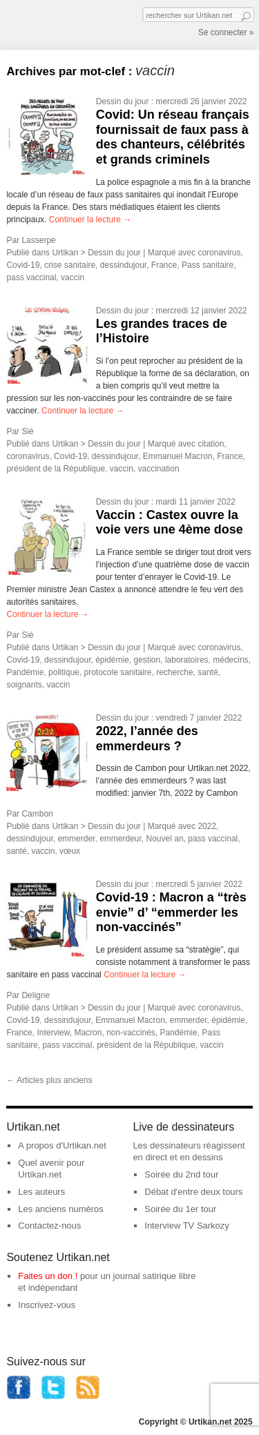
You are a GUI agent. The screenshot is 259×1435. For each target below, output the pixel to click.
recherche (174, 672)
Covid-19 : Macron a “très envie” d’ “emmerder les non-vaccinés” (171, 912)
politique (63, 672)
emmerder (76, 838)
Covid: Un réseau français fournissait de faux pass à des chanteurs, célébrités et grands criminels (172, 137)
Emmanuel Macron (178, 456)
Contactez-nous (49, 1225)
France (164, 265)
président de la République (55, 469)
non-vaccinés (130, 1032)
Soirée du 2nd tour (181, 1174)
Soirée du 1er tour (180, 1209)
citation (211, 444)
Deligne (35, 995)
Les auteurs (41, 1192)
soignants (23, 685)
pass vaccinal (31, 277)
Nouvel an (165, 838)
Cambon (36, 814)
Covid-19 (22, 265)
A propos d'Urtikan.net (62, 1145)
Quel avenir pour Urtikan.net (51, 1169)
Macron (88, 1032)
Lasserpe (38, 240)
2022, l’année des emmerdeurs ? (147, 738)
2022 (207, 826)
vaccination (159, 469)
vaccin (72, 277)
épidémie (112, 660)
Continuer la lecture (90, 219)
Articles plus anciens (49, 1080)
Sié (27, 431)
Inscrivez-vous (46, 1305)
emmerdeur (120, 838)
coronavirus (219, 252)
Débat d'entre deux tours (193, 1192)
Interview (53, 1032)
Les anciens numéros (61, 1209)
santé (208, 672)
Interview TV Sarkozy (186, 1225)
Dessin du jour (122, 101)
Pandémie (25, 672)
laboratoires (187, 660)
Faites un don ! (47, 1276)
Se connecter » (226, 32)
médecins (230, 660)
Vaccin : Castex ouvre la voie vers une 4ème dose (169, 522)
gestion (147, 660)
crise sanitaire (69, 265)
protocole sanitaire (117, 672)
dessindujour (123, 265)
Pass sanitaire (207, 265)
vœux (69, 851)
